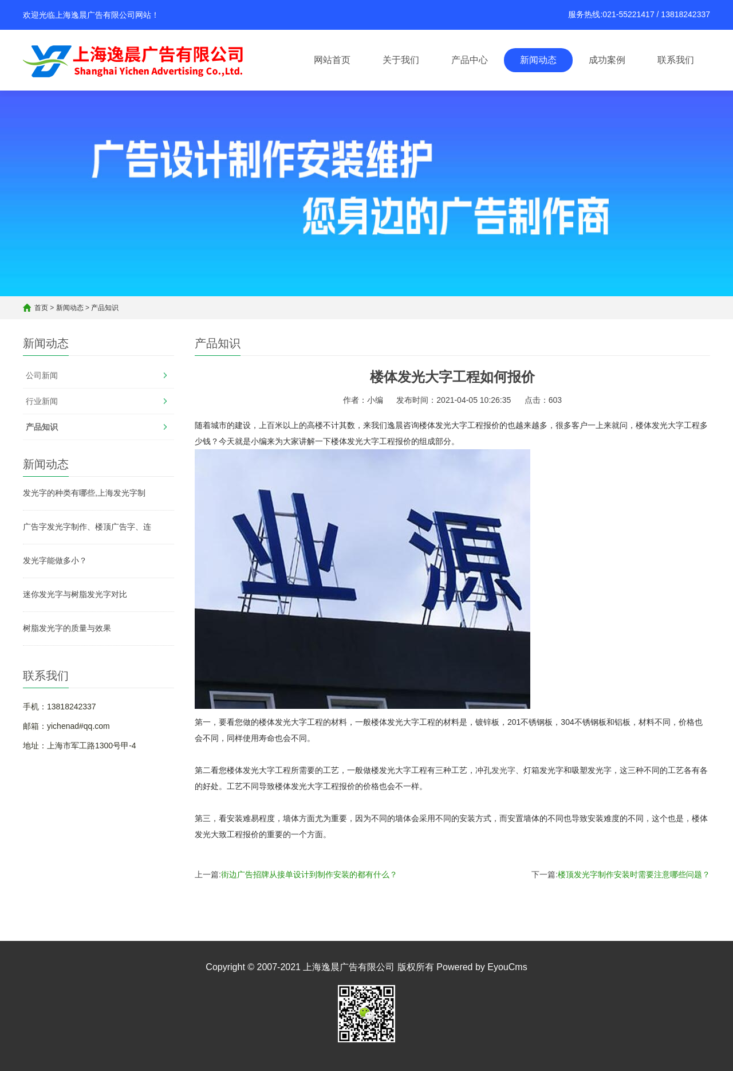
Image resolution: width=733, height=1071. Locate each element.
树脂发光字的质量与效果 (67, 628)
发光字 (503, 770)
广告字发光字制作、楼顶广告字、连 (87, 526)
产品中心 (469, 60)
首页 (41, 308)
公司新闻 (42, 375)
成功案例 (607, 60)
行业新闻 (42, 401)
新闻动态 (538, 60)
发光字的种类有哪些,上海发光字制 (84, 492)
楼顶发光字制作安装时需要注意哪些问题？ (634, 874)
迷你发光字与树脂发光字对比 (75, 594)
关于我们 (401, 60)
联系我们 (675, 60)
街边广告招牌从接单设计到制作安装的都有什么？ (309, 874)
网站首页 (332, 60)
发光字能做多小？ (55, 560)
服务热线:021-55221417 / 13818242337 (639, 14)
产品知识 (105, 308)
